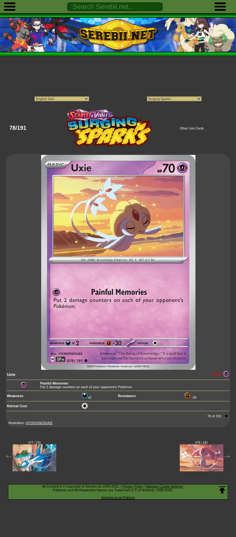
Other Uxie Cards (192, 128)
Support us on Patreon (118, 497)
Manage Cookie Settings (164, 486)
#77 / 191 (34, 442)
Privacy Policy (132, 486)
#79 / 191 (201, 442)
